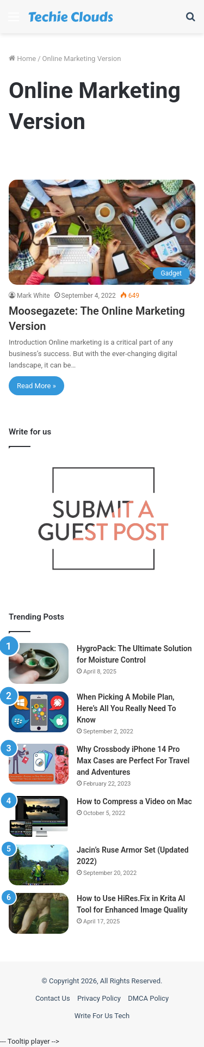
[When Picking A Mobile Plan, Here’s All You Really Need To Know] (39, 711)
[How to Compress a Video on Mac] (39, 816)
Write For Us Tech (102, 1016)
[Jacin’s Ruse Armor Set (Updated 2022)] (39, 864)
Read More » (36, 386)
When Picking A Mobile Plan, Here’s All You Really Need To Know (126, 708)
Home (22, 58)
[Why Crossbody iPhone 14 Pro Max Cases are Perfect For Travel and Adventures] (39, 764)
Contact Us (52, 998)
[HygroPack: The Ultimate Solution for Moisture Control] (39, 663)
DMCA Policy (148, 998)
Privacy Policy (99, 998)
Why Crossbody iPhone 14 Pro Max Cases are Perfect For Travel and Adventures (133, 760)
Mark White (33, 295)
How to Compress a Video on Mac (134, 801)
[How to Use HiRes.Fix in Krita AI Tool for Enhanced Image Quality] (39, 913)
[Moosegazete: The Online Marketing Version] (102, 232)
